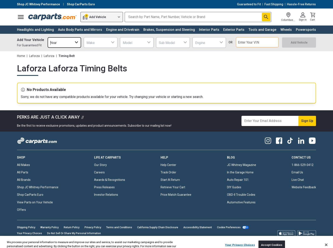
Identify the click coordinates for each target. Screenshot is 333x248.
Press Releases (104, 187)
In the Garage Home (240, 172)
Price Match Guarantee (176, 194)
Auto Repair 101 (238, 179)
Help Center (168, 165)
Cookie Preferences (229, 227)
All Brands (24, 179)
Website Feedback (304, 187)
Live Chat (298, 179)
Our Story (100, 165)
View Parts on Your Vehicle (35, 202)
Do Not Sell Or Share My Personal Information (74, 233)
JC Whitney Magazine (241, 165)
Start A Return (170, 179)
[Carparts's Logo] (52, 17)
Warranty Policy (49, 227)
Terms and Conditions (119, 227)
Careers (99, 172)
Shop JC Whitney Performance (37, 187)
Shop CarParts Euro (30, 194)
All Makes (23, 165)
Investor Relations (106, 194)
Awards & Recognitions (109, 179)
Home (21, 56)
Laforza (34, 56)
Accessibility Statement (197, 227)
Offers (21, 209)
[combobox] (64, 42)
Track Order (168, 172)
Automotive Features (241, 202)
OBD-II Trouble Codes (241, 194)
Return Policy (71, 227)
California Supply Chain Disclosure (157, 227)
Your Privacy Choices (29, 233)
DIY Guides (234, 187)
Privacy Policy (93, 227)
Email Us (297, 172)
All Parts (22, 172)
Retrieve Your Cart (173, 187)
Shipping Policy (26, 227)
